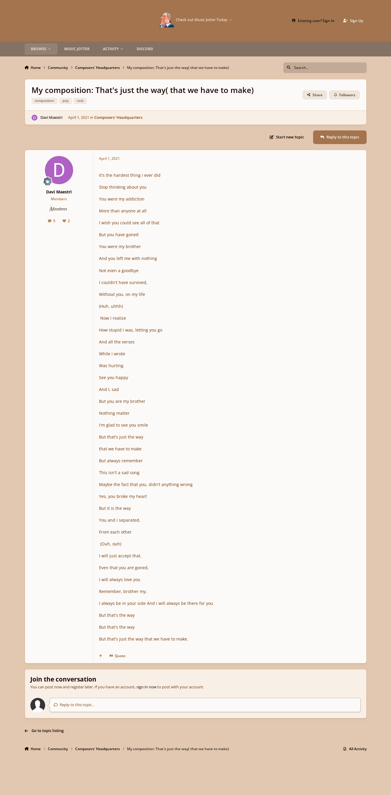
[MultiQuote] (100, 656)
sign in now (146, 687)
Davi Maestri (51, 117)
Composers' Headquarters (118, 117)
